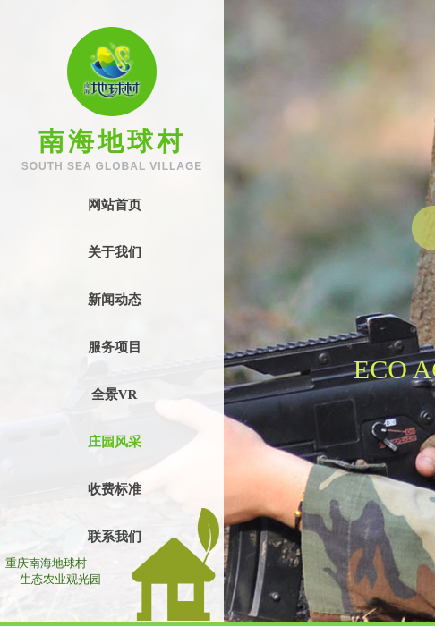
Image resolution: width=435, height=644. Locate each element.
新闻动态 (114, 299)
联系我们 (114, 537)
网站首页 (114, 205)
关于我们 (114, 252)
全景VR (114, 394)
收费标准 (114, 489)
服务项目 (114, 347)
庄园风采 (114, 442)
